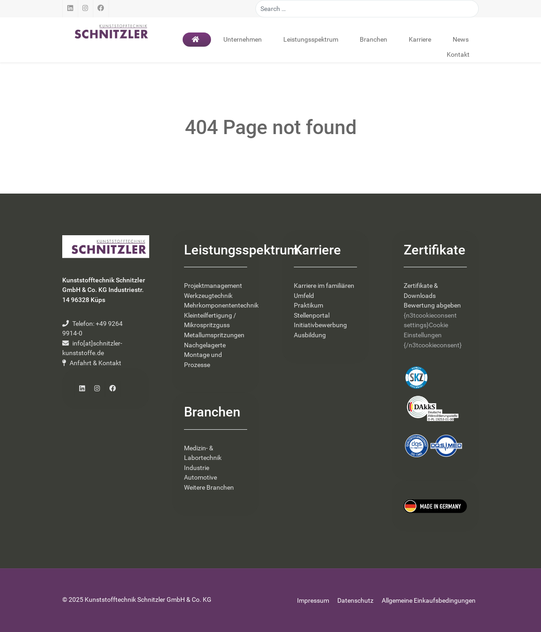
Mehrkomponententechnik (221, 305)
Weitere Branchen (209, 488)
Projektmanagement (213, 286)
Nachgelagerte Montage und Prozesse (205, 355)
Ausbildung (310, 335)
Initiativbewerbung (320, 325)
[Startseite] (197, 39)
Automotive (200, 477)
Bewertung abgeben (432, 305)
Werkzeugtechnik (208, 296)
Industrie (196, 468)
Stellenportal (312, 315)
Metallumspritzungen (214, 335)
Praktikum (308, 305)
